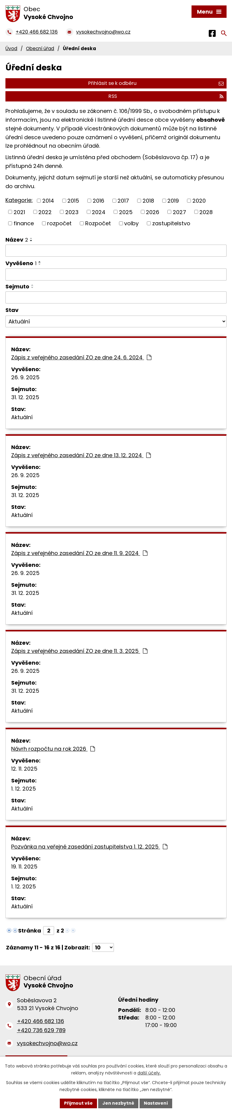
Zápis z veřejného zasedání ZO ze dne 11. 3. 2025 (79, 651)
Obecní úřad (40, 48)
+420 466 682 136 (40, 1021)
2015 (73, 200)
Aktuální (22, 417)
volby (131, 223)
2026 (152, 212)
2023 (72, 212)
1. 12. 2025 (23, 788)
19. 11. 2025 (24, 866)
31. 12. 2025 (25, 397)
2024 (98, 212)
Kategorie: (19, 200)
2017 (123, 200)
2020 (199, 200)
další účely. (149, 1073)
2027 (179, 212)
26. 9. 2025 (25, 377)
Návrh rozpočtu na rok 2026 (53, 749)
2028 (206, 212)
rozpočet (59, 223)
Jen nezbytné (118, 1103)
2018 (148, 200)
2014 (48, 200)
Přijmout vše (78, 1103)
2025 (126, 212)
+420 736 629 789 (41, 1030)
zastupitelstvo (171, 223)
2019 (173, 200)
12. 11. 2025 (24, 768)
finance (24, 223)
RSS (166, 96)
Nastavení (156, 1103)
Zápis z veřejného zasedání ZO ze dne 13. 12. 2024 (81, 455)
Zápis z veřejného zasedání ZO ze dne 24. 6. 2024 (81, 357)
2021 (19, 212)
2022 (45, 212)
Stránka (29, 930)
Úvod (11, 48)
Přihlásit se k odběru (156, 83)
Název (16, 239)
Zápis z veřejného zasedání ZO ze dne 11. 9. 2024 (79, 553)
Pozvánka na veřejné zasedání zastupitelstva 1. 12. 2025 (89, 846)
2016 (98, 200)
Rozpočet (98, 223)
